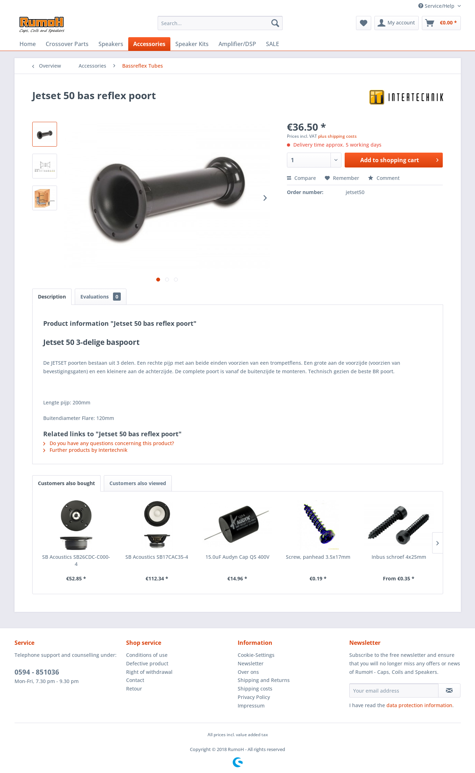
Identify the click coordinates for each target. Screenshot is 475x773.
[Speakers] (111, 44)
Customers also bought (66, 483)
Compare (301, 178)
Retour (134, 688)
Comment (384, 178)
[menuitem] (220, 23)
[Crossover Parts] (67, 44)
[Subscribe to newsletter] (449, 690)
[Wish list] (363, 23)
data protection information (419, 705)
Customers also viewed (137, 483)
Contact (135, 680)
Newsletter (251, 663)
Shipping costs (255, 688)
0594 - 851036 (37, 672)
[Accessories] (149, 44)
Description (52, 296)
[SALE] (272, 44)
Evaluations (100, 296)
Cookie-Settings (256, 655)
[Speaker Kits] (192, 44)
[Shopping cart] (441, 23)
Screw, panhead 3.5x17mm (318, 556)
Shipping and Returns (264, 680)
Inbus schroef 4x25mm (399, 556)
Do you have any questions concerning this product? (108, 443)
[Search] (275, 23)
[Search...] (220, 23)
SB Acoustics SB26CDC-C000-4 (76, 560)
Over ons (248, 672)
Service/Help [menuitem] (437, 5)
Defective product (147, 663)
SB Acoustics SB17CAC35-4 (156, 556)
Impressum (251, 705)
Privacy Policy (254, 697)
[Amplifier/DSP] (237, 44)
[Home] (28, 44)
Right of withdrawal (149, 672)
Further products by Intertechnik (85, 450)
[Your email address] (394, 690)
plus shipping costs (337, 136)
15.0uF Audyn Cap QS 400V (237, 556)
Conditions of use (147, 655)
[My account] (396, 23)
